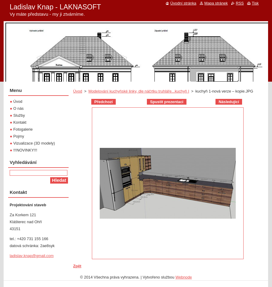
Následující (229, 101)
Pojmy (18, 136)
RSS (240, 3)
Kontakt (19, 122)
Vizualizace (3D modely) (34, 143)
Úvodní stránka (183, 3)
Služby (19, 115)
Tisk (255, 3)
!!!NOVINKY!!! (25, 150)
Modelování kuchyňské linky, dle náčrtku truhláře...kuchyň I (138, 91)
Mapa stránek (216, 3)
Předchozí (103, 101)
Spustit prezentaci (166, 101)
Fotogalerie (23, 129)
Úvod (77, 91)
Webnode (183, 277)
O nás (18, 108)
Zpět (77, 266)
